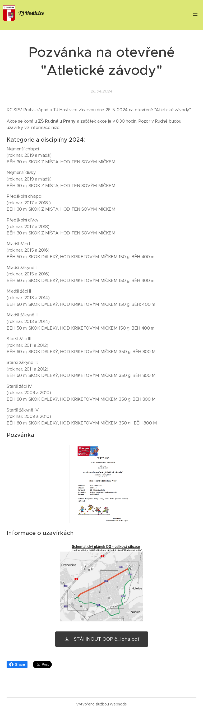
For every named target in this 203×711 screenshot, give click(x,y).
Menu (195, 15)
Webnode (118, 704)
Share (17, 664)
